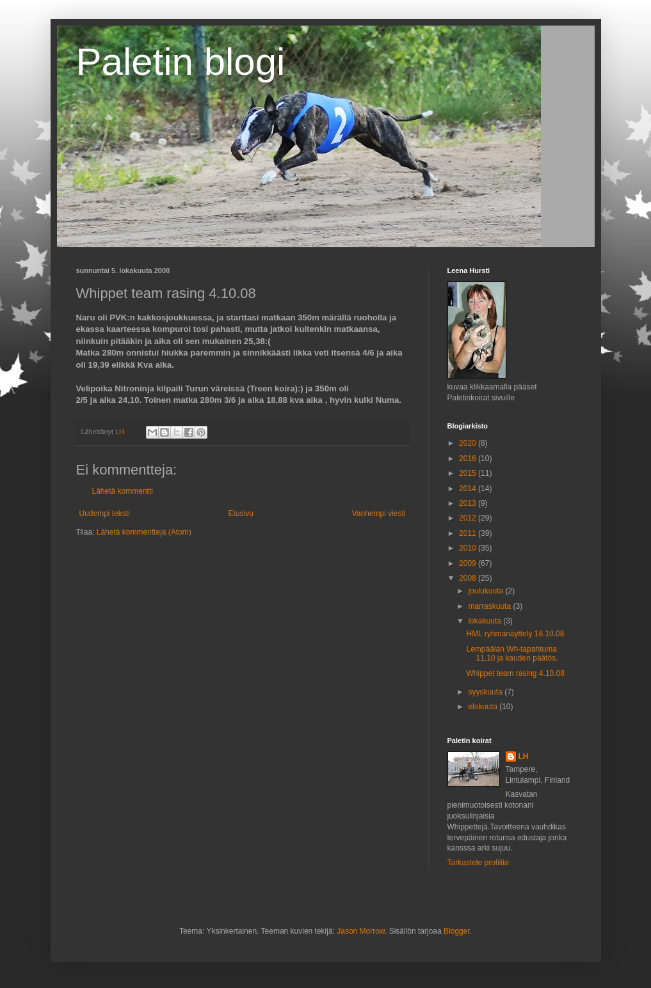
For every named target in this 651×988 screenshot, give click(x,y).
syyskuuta (486, 691)
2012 (468, 518)
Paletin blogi (180, 61)
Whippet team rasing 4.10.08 (515, 673)
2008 (468, 578)
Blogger (457, 931)
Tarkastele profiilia (478, 862)
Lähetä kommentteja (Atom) (144, 532)
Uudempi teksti (104, 513)
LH (523, 756)
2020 (468, 443)
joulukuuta (486, 590)
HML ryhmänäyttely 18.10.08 (515, 633)
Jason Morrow (361, 931)
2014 (468, 488)
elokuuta (483, 706)
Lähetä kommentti (122, 491)
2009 (468, 563)
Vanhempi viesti (379, 513)
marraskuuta (490, 606)
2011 (468, 533)
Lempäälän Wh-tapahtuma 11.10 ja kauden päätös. (512, 654)
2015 (468, 473)
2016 (468, 458)
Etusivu (241, 513)
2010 (468, 548)
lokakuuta (485, 620)
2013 (468, 503)
